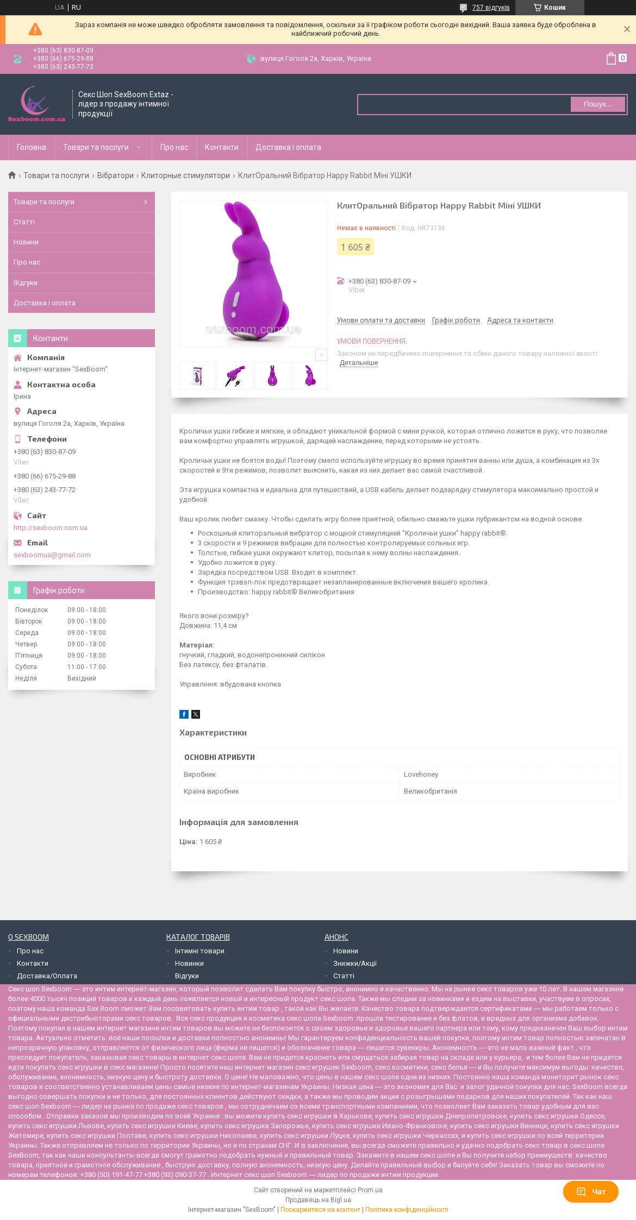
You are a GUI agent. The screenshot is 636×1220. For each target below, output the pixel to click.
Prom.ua (370, 1190)
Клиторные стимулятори (185, 175)
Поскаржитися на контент (320, 1209)
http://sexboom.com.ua (51, 528)
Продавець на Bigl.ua (318, 1200)
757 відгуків (491, 7)
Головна (31, 147)
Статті (24, 222)
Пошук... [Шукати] (598, 104)
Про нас (174, 147)
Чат (591, 1192)
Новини (26, 242)
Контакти (222, 147)
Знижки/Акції (355, 963)
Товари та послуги (96, 147)
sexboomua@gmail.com (52, 555)
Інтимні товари (200, 951)
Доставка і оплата (288, 147)
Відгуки (26, 283)
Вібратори (115, 175)
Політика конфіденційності (406, 1209)
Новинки (189, 963)
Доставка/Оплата (47, 976)
